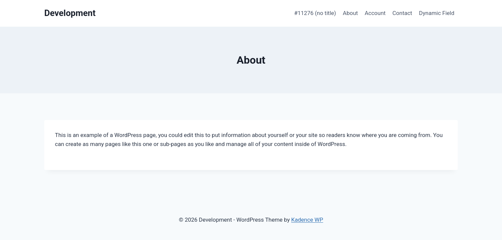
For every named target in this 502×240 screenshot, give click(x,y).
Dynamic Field (436, 13)
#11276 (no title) (315, 13)
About (350, 13)
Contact (402, 13)
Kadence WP (307, 219)
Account (375, 13)
